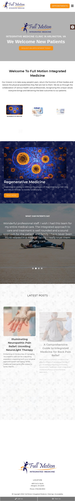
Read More (11, 195)
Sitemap (51, 494)
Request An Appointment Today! (36, 48)
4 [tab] (41, 268)
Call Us (19, 499)
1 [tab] (33, 268)
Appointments (60, 6)
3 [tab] (39, 268)
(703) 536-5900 (40, 489)
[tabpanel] (37, 235)
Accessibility (59, 494)
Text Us (56, 499)
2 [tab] (36, 268)
